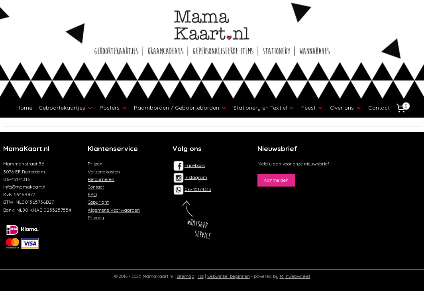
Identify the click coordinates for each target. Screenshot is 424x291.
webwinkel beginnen (228, 276)
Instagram (190, 177)
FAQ (92, 194)
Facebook (189, 165)
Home (24, 107)
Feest (312, 107)
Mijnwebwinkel (295, 276)
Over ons (346, 107)
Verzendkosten (104, 172)
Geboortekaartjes (66, 107)
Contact (379, 107)
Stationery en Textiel (264, 107)
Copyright (98, 202)
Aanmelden (276, 180)
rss (201, 276)
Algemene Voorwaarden (114, 210)
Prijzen (95, 164)
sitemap (185, 276)
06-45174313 (198, 189)
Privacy (96, 217)
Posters (114, 107)
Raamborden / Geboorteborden (180, 107)
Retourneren (101, 179)
